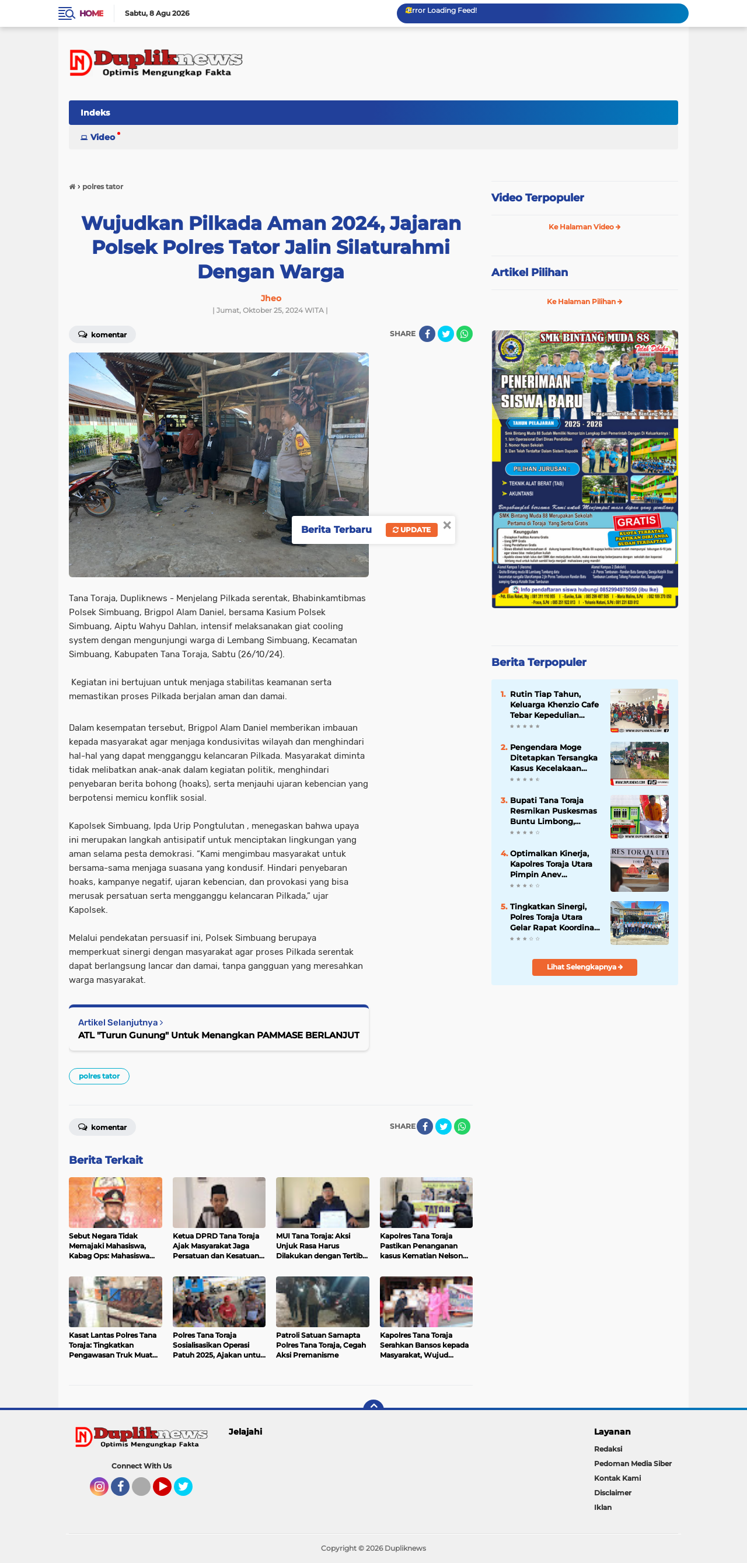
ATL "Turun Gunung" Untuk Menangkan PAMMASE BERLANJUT (218, 1035)
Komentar (102, 334)
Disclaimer (612, 1492)
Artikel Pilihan (529, 272)
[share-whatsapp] (464, 334)
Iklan (603, 1507)
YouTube (170, 1491)
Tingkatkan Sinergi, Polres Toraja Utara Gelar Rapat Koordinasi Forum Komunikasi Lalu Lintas (555, 917)
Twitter (188, 1491)
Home (91, 13)
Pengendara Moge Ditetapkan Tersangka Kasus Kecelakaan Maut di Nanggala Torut (554, 758)
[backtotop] (373, 1410)
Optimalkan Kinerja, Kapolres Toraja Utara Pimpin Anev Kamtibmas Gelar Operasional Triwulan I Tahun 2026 (554, 864)
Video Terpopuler (537, 197)
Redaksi (608, 1449)
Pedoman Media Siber (633, 1463)
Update (412, 529)
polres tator (99, 1076)
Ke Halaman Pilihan (585, 301)
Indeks (95, 112)
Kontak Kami (617, 1478)
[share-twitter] (446, 334)
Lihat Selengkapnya (585, 966)
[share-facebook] (427, 334)
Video (102, 137)
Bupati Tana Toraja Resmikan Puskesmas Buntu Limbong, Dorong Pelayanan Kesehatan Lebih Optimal (553, 811)
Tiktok (144, 1491)
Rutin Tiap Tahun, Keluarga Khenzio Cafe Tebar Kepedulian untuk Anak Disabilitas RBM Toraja (555, 705)
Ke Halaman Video (585, 226)
